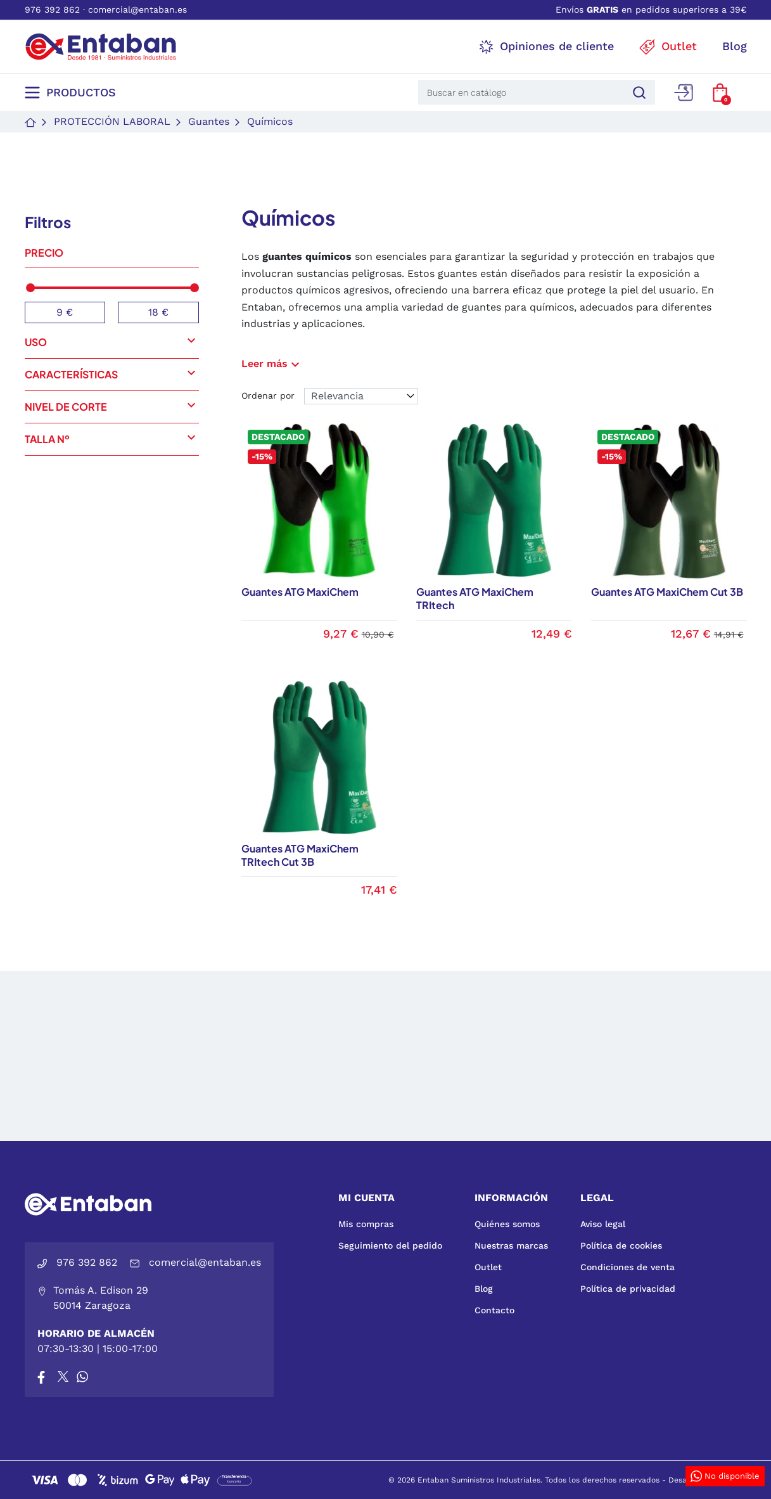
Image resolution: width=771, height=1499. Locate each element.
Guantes (208, 121)
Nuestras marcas (511, 1245)
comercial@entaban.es (137, 9)
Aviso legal (602, 1224)
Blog (484, 1288)
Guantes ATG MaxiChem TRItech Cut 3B (300, 855)
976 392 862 (52, 9)
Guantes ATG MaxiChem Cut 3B (667, 591)
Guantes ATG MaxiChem (300, 591)
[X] (64, 1376)
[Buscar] (637, 92)
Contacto (494, 1310)
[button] (720, 92)
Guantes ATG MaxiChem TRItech (474, 598)
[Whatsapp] (82, 1376)
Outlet (488, 1267)
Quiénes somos (507, 1224)
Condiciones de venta (627, 1267)
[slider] (30, 287)
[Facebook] (41, 1376)
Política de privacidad (627, 1288)
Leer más (272, 363)
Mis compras (365, 1224)
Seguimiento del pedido (390, 1245)
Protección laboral (112, 121)
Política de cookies (621, 1245)
